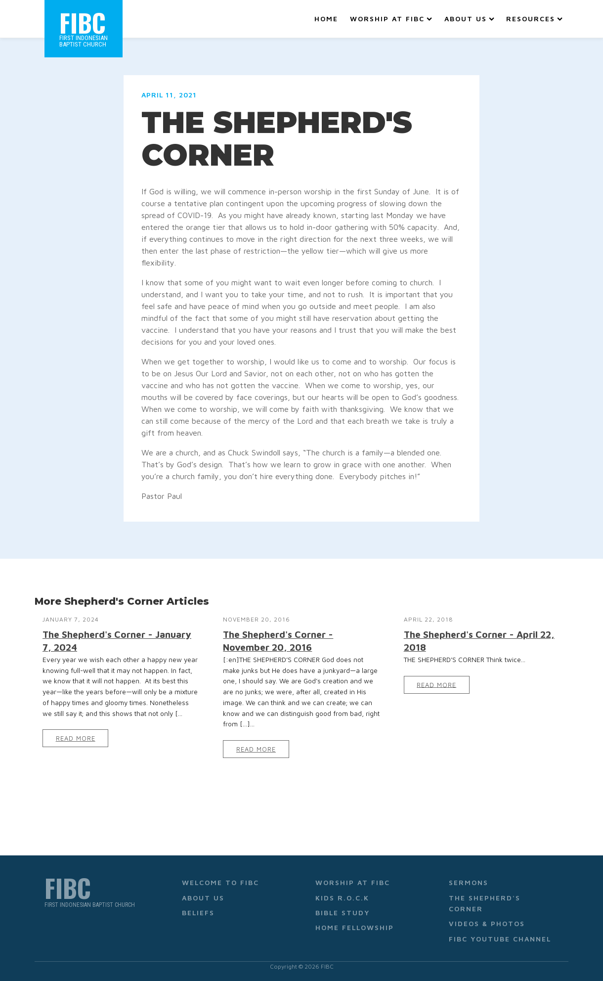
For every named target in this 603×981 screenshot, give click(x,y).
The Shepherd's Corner (484, 903)
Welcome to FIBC (220, 882)
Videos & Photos (487, 923)
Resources (534, 18)
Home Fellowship (354, 927)
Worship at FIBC (391, 18)
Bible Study (342, 912)
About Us (469, 18)
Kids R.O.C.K (342, 897)
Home (326, 18)
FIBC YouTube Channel (500, 939)
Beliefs (198, 912)
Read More (75, 738)
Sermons (468, 882)
